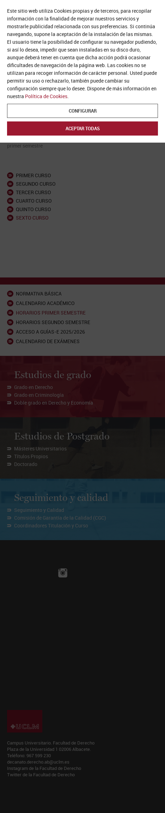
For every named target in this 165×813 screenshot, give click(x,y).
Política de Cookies (46, 96)
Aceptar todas (83, 128)
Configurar (83, 111)
